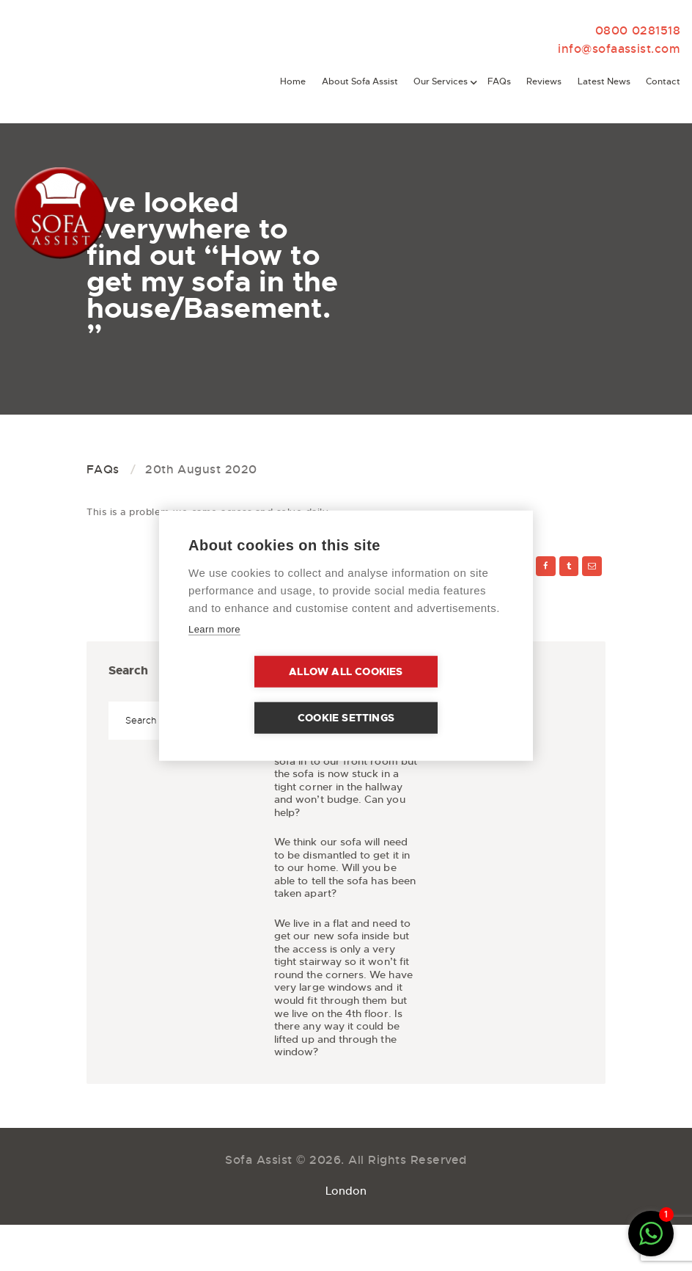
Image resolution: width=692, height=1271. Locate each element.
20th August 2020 (201, 470)
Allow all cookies (261, 694)
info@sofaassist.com (625, 50)
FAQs (102, 470)
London (346, 1198)
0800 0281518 (642, 30)
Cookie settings (430, 694)
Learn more (214, 652)
